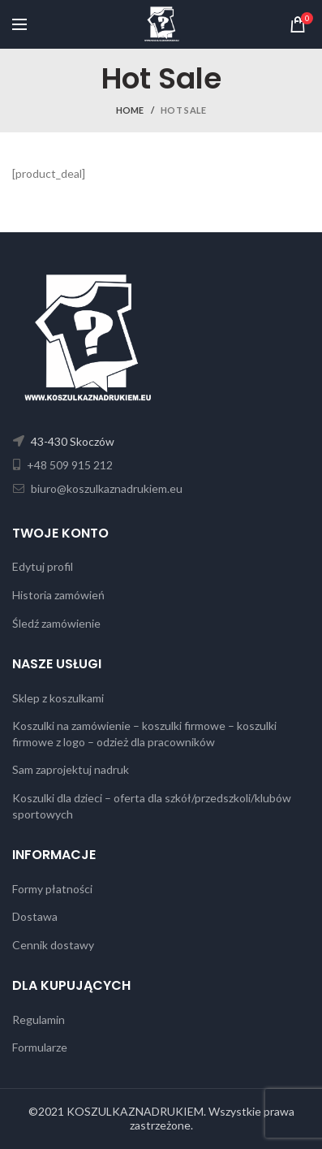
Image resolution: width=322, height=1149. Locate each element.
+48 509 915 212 (68, 465)
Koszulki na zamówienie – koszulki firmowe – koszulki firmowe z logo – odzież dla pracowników (144, 734)
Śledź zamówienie (56, 623)
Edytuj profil (42, 566)
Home (130, 110)
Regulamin (38, 1019)
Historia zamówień (58, 595)
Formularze (39, 1047)
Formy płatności (52, 889)
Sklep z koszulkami (58, 698)
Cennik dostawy (53, 945)
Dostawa (35, 916)
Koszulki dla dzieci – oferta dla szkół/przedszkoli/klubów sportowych (151, 806)
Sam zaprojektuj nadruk (70, 769)
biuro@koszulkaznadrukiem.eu (105, 488)
